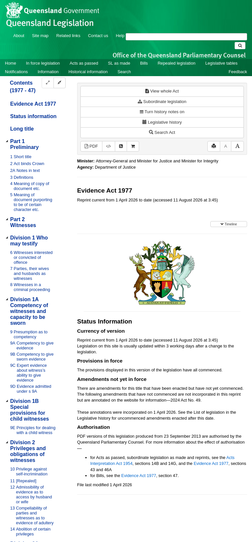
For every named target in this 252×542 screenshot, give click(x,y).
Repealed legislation (176, 63)
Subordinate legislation (162, 101)
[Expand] (48, 82)
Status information (33, 116)
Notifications (16, 71)
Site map (40, 35)
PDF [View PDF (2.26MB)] (91, 146)
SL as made (119, 63)
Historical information (88, 71)
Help (120, 35)
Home (10, 63)
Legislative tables (221, 63)
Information (48, 71)
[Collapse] (59, 82)
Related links (68, 35)
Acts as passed (84, 63)
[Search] (186, 36)
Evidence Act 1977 (33, 104)
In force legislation (43, 63)
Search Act (162, 132)
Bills (144, 63)
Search (124, 71)
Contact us (98, 35)
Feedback (238, 71)
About (18, 35)
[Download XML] (108, 146)
